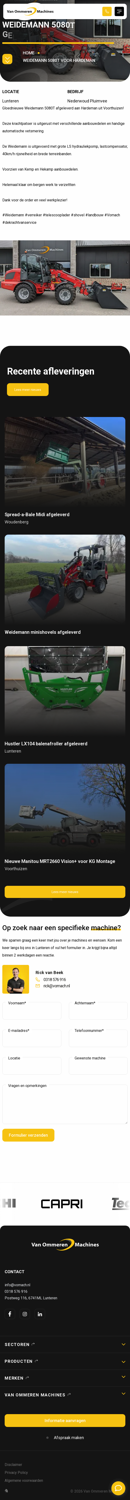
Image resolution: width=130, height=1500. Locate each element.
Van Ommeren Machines (35, 1394)
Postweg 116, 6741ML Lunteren (31, 1298)
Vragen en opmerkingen (27, 1086)
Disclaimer (13, 1464)
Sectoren (17, 1344)
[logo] (65, 1245)
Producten (19, 1361)
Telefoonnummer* (89, 1031)
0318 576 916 (16, 1291)
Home (28, 52)
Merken (14, 1378)
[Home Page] (30, 11)
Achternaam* (85, 1003)
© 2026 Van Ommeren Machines (97, 1491)
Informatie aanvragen (65, 1420)
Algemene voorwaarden (24, 1480)
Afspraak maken (69, 1437)
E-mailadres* (18, 1031)
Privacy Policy (16, 1472)
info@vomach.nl (17, 1285)
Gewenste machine (90, 1058)
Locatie (14, 1058)
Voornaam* (17, 1003)
